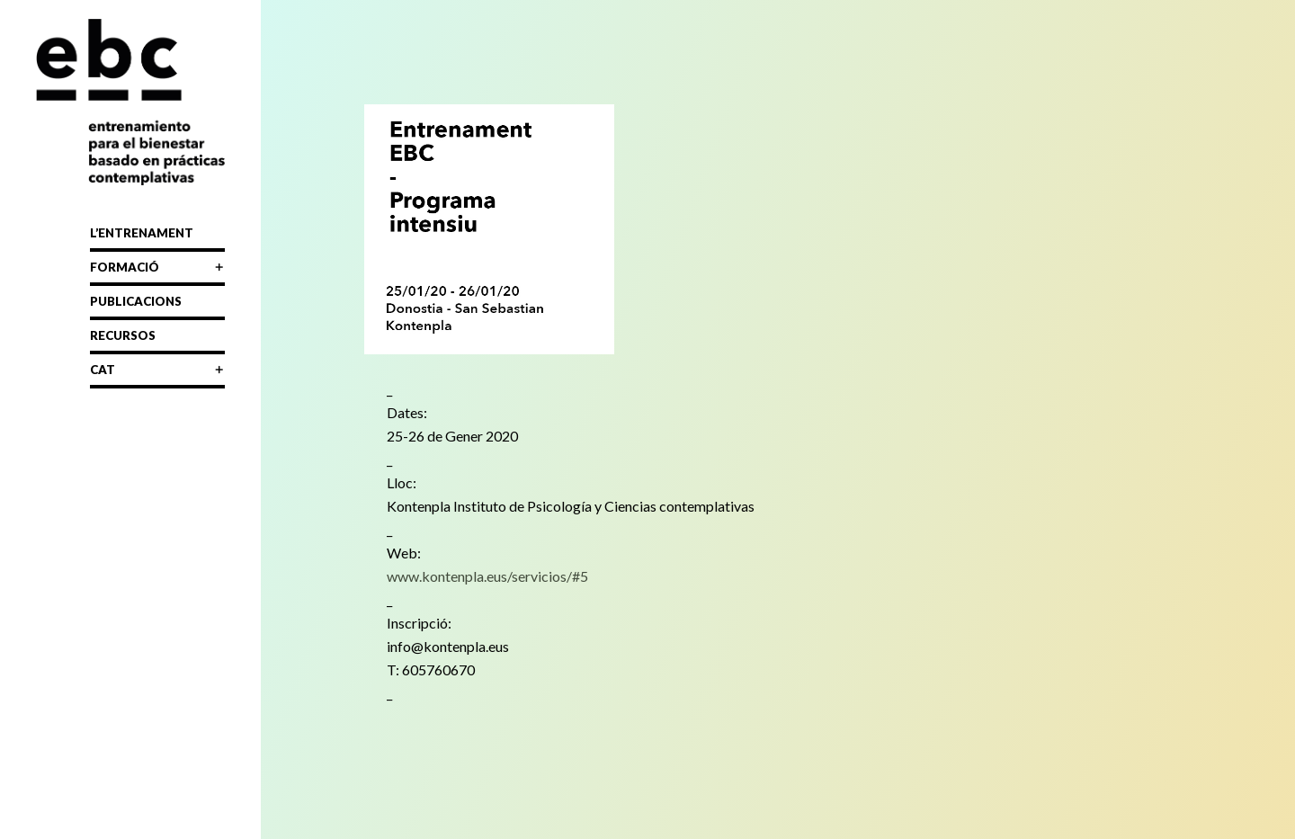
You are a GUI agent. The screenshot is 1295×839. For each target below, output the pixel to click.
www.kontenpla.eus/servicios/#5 (487, 576)
